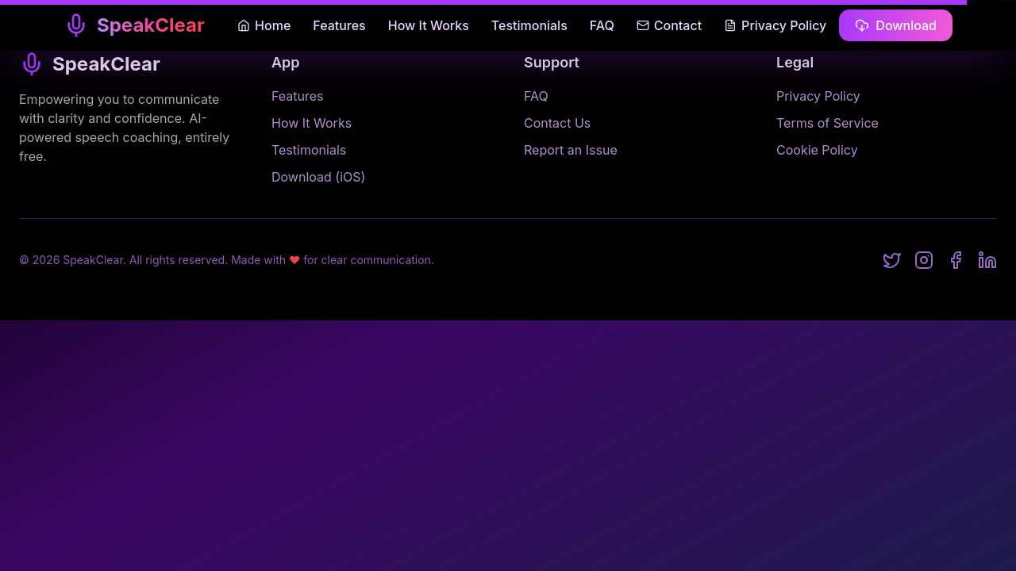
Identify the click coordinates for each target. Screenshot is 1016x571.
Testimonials (529, 25)
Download (896, 25)
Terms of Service (827, 123)
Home (264, 25)
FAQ (602, 25)
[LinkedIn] (987, 260)
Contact (669, 25)
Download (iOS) (318, 177)
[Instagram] (923, 260)
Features (339, 25)
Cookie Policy (817, 150)
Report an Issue (571, 150)
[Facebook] (955, 260)
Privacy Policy (775, 25)
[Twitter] (892, 260)
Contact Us (557, 123)
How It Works (428, 25)
